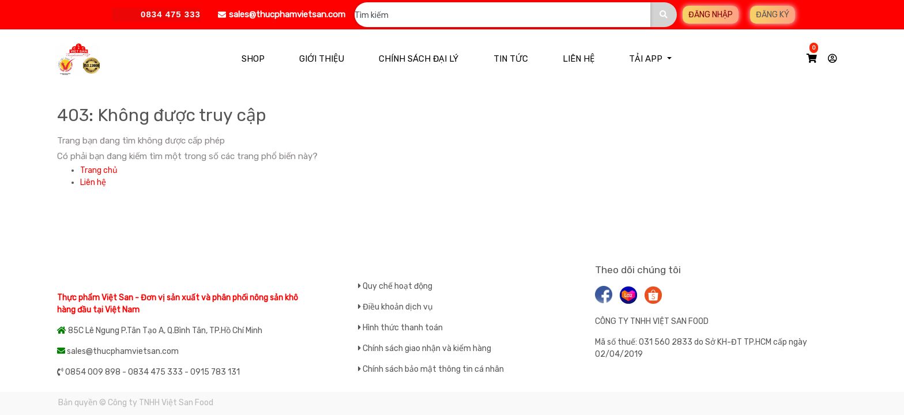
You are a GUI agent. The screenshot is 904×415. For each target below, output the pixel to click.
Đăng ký (772, 15)
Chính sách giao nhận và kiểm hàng (427, 348)
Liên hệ (93, 182)
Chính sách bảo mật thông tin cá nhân (433, 369)
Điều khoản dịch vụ (398, 307)
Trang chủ (99, 170)
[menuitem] (253, 59)
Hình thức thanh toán (403, 328)
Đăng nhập (710, 15)
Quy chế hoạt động (397, 286)
